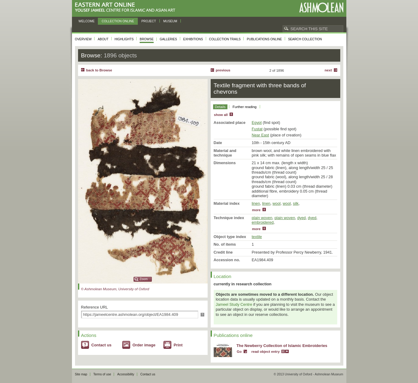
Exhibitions (193, 39)
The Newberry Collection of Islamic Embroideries (282, 345)
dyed (301, 217)
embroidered (263, 222)
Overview (83, 39)
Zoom (144, 279)
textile (257, 236)
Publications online (264, 39)
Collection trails (225, 39)
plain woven (262, 217)
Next (328, 70)
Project (148, 21)
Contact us (101, 345)
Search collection (305, 39)
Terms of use (102, 374)
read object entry (266, 351)
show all (221, 115)
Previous (223, 70)
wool (276, 203)
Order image (144, 345)
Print (178, 345)
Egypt (257, 122)
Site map (81, 374)
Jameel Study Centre (234, 304)
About (103, 39)
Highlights (124, 39)
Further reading (245, 107)
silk (295, 203)
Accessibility (125, 374)
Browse (147, 39)
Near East (260, 135)
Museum (170, 21)
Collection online (118, 21)
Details (220, 107)
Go (239, 351)
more (256, 210)
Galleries (168, 39)
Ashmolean (321, 7)
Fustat (257, 129)
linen (256, 203)
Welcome (87, 21)
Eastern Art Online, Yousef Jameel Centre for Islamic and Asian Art (126, 7)
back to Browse (99, 70)
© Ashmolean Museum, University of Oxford (115, 289)
